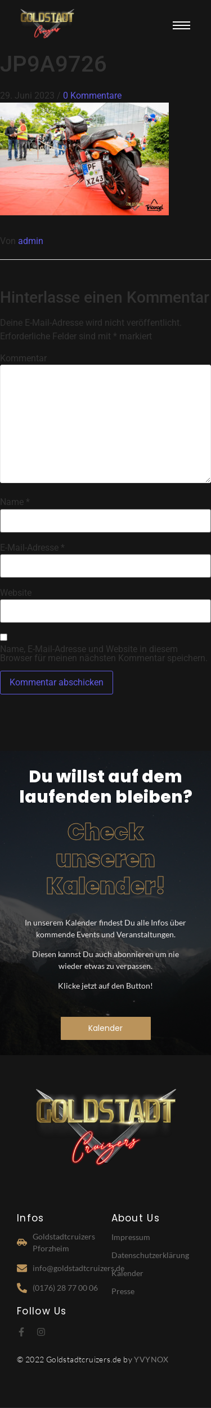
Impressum (130, 1237)
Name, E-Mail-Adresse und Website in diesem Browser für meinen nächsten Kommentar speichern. (104, 654)
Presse (122, 1291)
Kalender (127, 1273)
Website (16, 592)
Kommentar (23, 358)
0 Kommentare (92, 95)
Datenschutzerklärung (150, 1255)
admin (30, 241)
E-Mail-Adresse (32, 547)
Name (15, 502)
